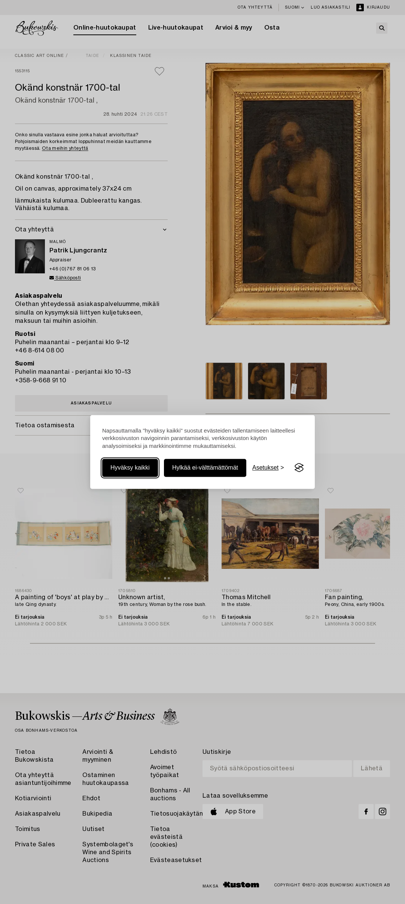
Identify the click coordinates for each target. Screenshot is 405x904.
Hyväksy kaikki (130, 467)
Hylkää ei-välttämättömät (205, 467)
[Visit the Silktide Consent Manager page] (299, 468)
